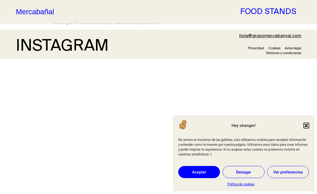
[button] (306, 125)
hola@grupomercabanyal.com (270, 36)
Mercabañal (35, 12)
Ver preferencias (288, 172)
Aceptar (199, 172)
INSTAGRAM (62, 46)
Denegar (243, 172)
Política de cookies (241, 184)
